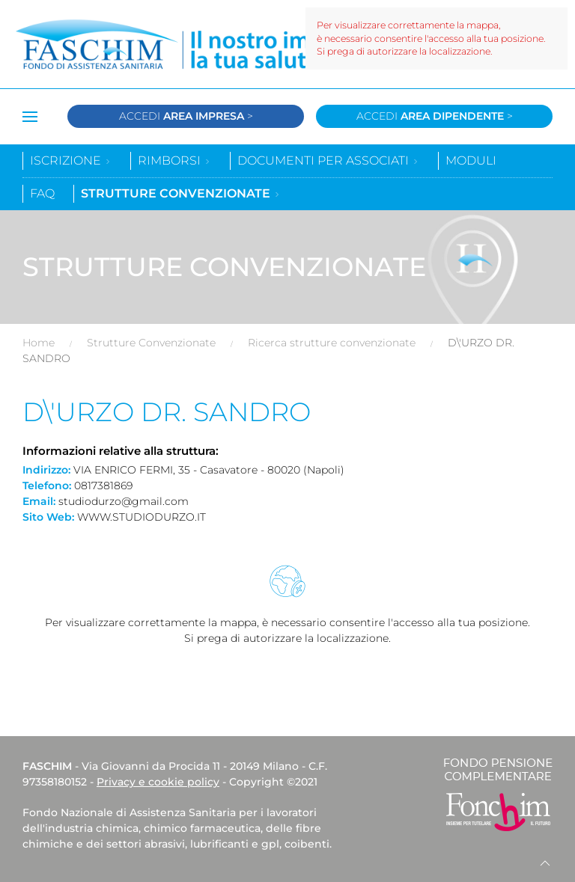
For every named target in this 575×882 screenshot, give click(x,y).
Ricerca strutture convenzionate (332, 342)
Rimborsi (174, 160)
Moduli (470, 160)
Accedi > (186, 116)
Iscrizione (71, 160)
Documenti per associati (328, 160)
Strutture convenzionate (181, 193)
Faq (42, 193)
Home (38, 342)
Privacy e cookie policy (158, 781)
